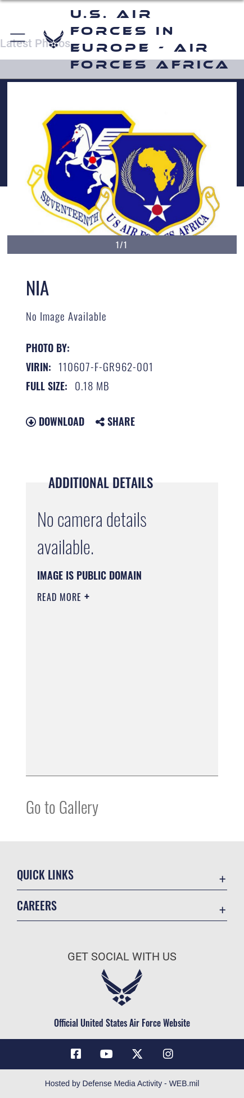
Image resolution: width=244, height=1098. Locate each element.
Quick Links (45, 875)
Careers (37, 905)
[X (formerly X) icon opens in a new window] (137, 1054)
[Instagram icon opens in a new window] (168, 1054)
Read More (60, 597)
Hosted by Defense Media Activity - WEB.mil (122, 1083)
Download (55, 421)
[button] (18, 39)
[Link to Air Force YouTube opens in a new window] (106, 1054)
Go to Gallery (62, 806)
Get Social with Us (122, 956)
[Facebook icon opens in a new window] (75, 1054)
